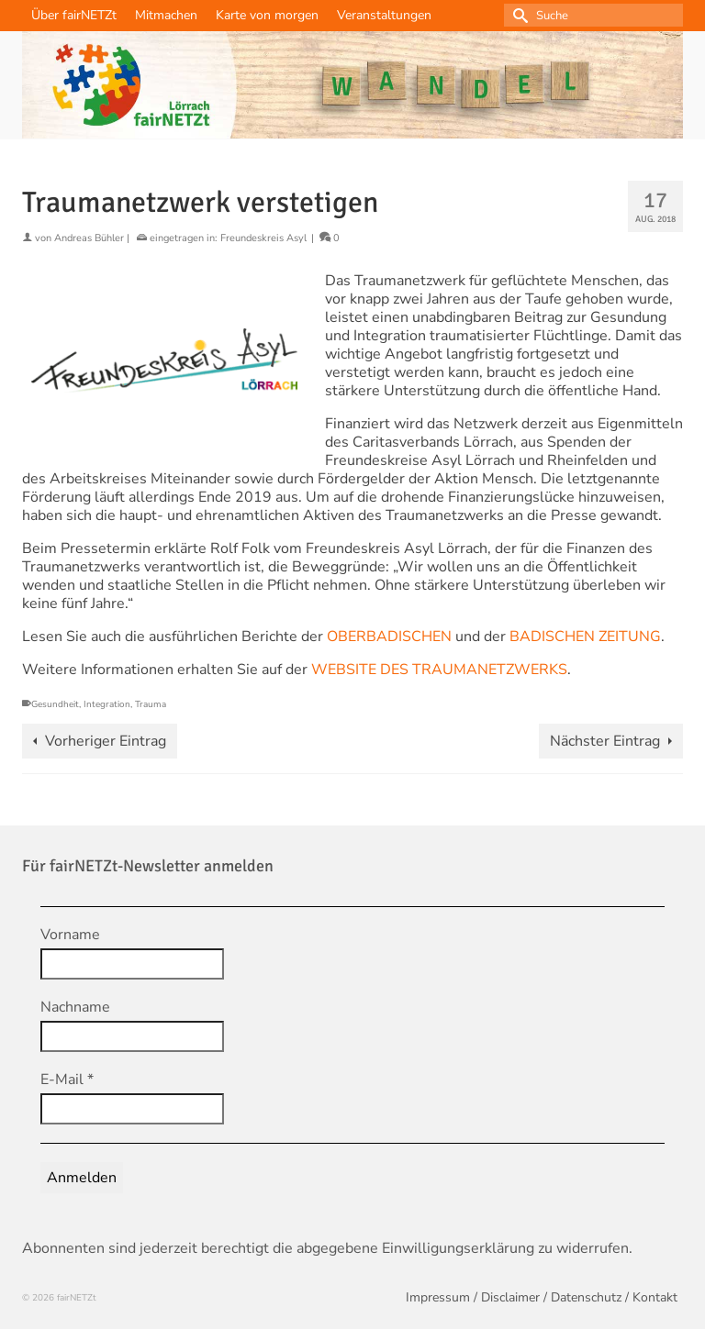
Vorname (70, 934)
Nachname (75, 1007)
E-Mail (67, 1079)
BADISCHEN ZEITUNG (585, 636)
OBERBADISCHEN (391, 636)
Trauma (150, 704)
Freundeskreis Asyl (263, 238)
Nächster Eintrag (605, 741)
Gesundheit (55, 704)
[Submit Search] (518, 15)
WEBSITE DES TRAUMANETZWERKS (439, 669)
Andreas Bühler (89, 238)
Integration (107, 704)
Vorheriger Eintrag (105, 741)
